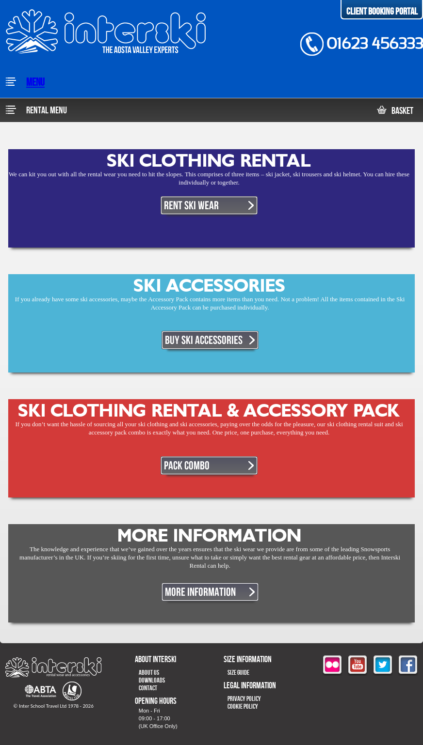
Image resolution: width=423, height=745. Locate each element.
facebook (408, 665)
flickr (332, 665)
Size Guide (238, 672)
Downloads (152, 680)
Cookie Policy (243, 706)
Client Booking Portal (382, 11)
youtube (357, 665)
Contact (148, 688)
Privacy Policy (244, 699)
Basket (395, 111)
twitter (383, 665)
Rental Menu (36, 110)
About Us (149, 672)
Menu (25, 82)
